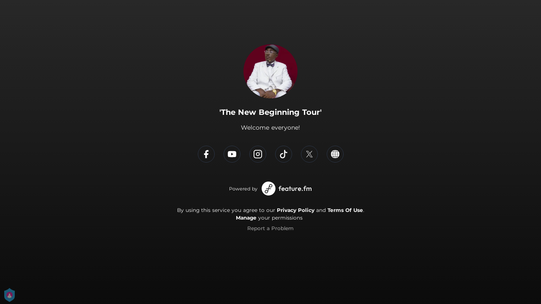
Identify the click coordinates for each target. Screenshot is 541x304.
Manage (246, 217)
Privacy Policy (295, 210)
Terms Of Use (345, 210)
